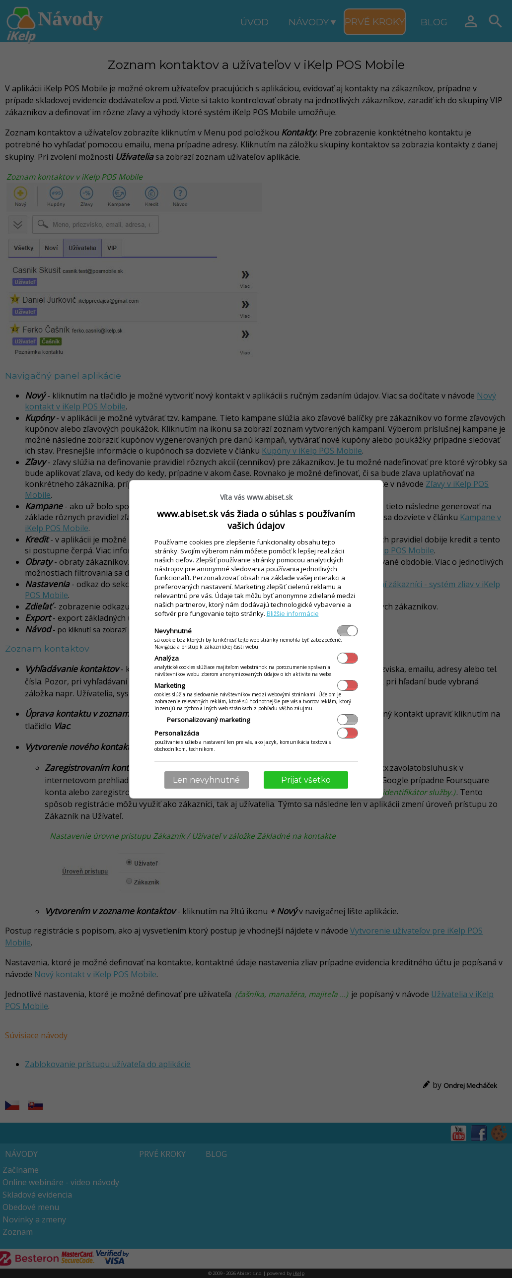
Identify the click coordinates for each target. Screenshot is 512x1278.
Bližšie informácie (293, 613)
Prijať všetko (306, 780)
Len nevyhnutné (206, 780)
